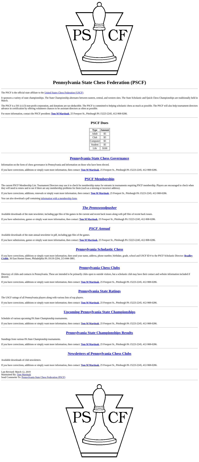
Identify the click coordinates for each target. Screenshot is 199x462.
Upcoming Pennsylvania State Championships (99, 312)
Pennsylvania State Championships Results (99, 333)
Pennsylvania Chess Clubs (99, 268)
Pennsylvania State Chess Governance (99, 158)
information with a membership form (59, 198)
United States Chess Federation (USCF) (63, 92)
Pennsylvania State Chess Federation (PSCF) (43, 377)
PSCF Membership (99, 179)
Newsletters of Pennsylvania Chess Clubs (99, 353)
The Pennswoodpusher (99, 208)
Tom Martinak (24, 374)
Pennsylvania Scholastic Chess (99, 249)
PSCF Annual (99, 228)
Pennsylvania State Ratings (99, 291)
